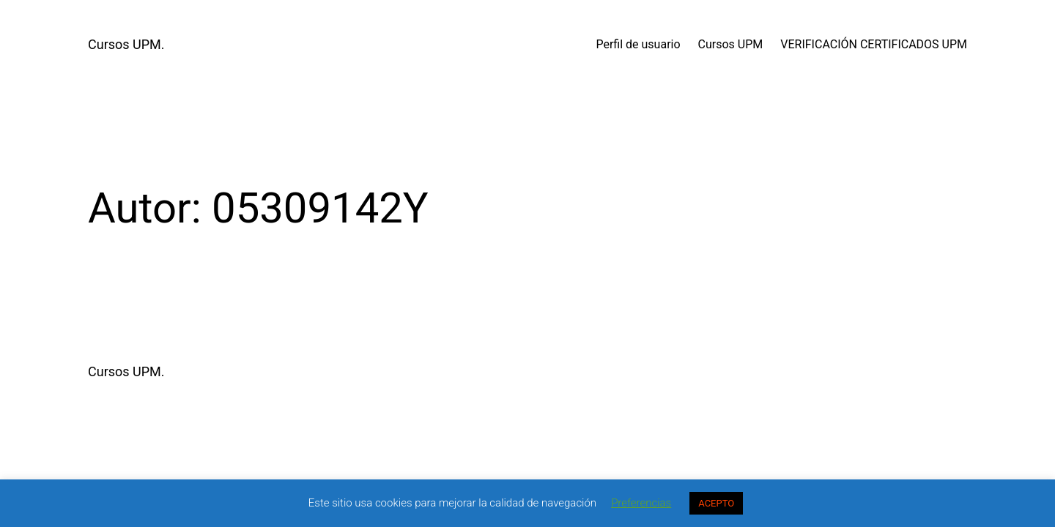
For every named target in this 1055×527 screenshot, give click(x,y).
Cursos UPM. (126, 44)
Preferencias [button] (641, 502)
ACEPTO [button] (716, 503)
